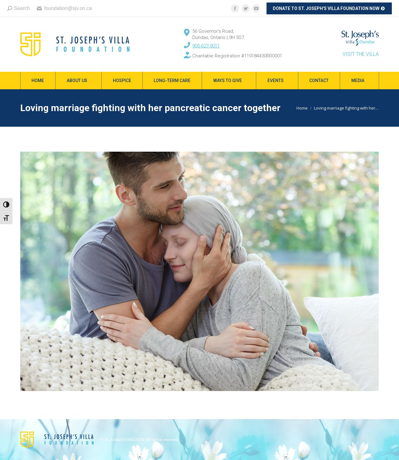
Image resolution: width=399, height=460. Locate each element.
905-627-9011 (206, 46)
